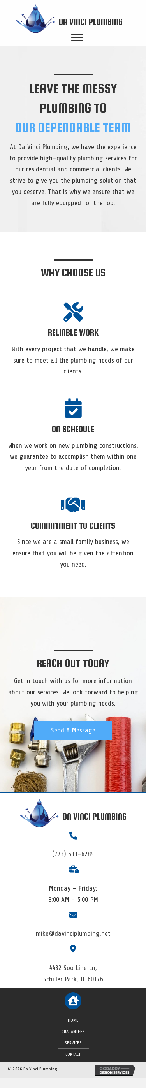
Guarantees (73, 1031)
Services (73, 1043)
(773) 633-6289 (73, 854)
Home (73, 1020)
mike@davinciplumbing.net (73, 933)
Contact (73, 1054)
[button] (73, 730)
